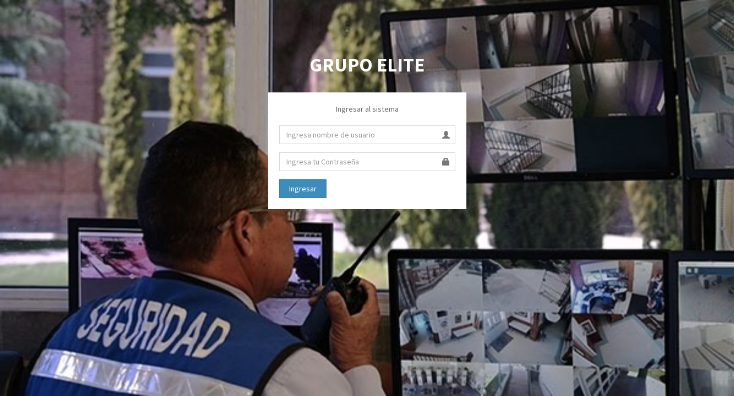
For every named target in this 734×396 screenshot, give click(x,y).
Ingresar (303, 189)
